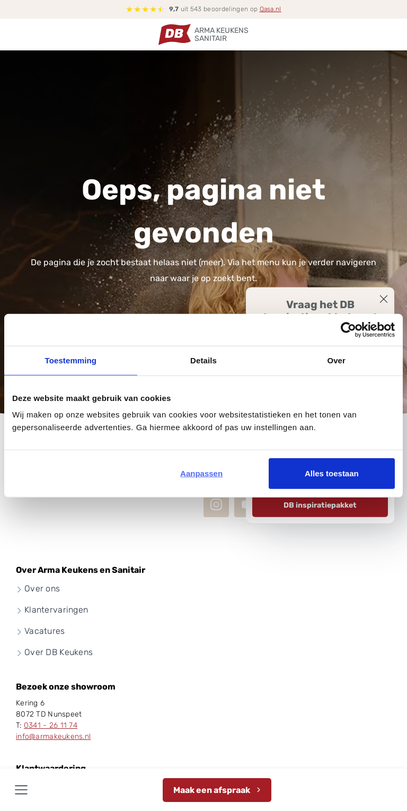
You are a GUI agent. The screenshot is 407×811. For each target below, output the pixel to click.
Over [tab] (336, 359)
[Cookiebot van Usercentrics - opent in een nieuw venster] (348, 329)
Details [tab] (203, 359)
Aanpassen (201, 473)
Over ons (42, 588)
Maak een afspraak (211, 790)
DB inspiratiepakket (320, 504)
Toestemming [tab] (71, 359)
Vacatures (44, 631)
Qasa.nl (270, 9)
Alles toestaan (332, 473)
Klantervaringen (56, 610)
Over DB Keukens (58, 652)
